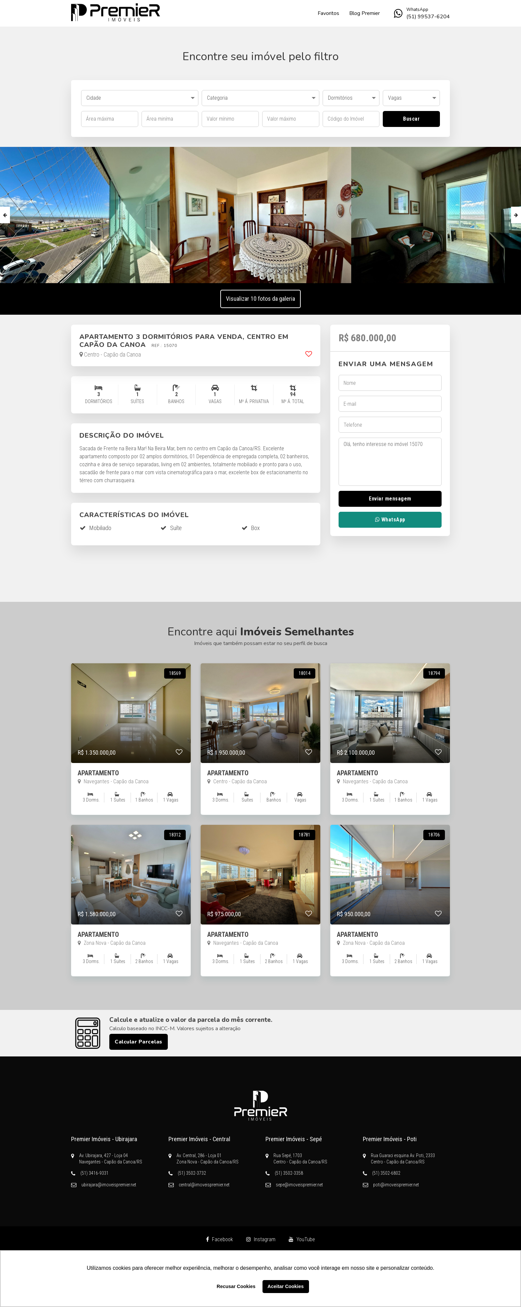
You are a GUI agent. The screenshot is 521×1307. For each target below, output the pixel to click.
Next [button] (516, 215)
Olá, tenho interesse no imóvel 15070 (390, 462)
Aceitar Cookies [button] (285, 1286)
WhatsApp (390, 519)
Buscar (411, 119)
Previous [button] (5, 215)
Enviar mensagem (390, 498)
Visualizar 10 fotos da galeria (260, 298)
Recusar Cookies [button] (236, 1286)
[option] (261, 215)
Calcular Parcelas (138, 1041)
